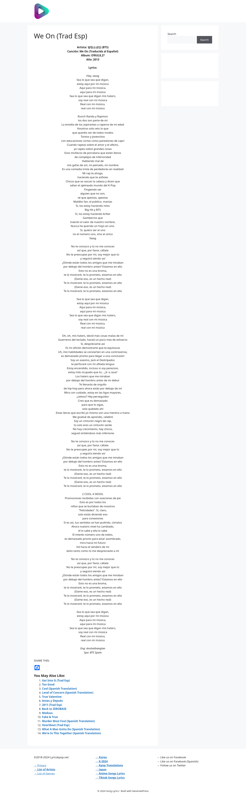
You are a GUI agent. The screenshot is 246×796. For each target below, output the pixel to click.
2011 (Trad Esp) (52, 705)
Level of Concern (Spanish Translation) (67, 692)
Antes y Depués (52, 701)
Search (172, 34)
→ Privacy (40, 765)
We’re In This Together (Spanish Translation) (71, 733)
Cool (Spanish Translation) (59, 688)
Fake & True (50, 717)
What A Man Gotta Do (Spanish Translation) (71, 729)
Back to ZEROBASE (54, 709)
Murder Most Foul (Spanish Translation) (68, 721)
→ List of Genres (44, 773)
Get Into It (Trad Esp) (56, 680)
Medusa (47, 713)
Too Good (48, 684)
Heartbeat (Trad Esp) (56, 725)
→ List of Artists (44, 769)
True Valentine (52, 697)
